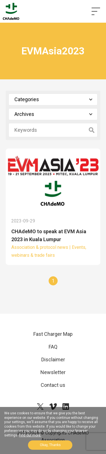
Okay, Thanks (50, 445)
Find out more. (30, 435)
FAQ (53, 347)
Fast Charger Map (53, 334)
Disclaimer (53, 359)
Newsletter (53, 372)
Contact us (53, 385)
